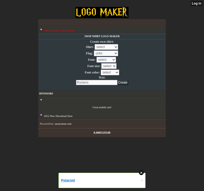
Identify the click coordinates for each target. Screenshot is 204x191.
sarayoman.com (63, 123)
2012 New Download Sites (58, 116)
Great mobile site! (102, 107)
